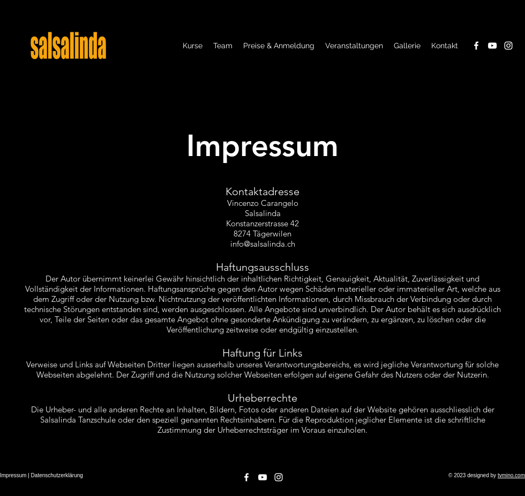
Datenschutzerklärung (57, 475)
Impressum (13, 475)
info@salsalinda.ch (262, 244)
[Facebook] (476, 45)
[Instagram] (508, 45)
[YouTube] (492, 45)
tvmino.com (511, 475)
